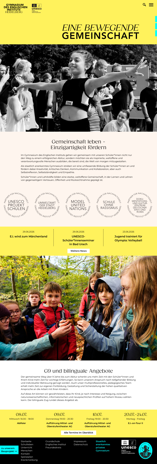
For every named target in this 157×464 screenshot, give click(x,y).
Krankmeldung (29, 460)
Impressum (80, 441)
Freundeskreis (53, 447)
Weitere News (79, 251)
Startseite (26, 441)
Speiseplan (27, 457)
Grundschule (53, 441)
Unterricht (26, 447)
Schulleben (27, 444)
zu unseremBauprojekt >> (9, 450)
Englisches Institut (56, 444)
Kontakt (25, 453)
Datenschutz (81, 444)
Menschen (26, 450)
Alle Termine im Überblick (78, 432)
